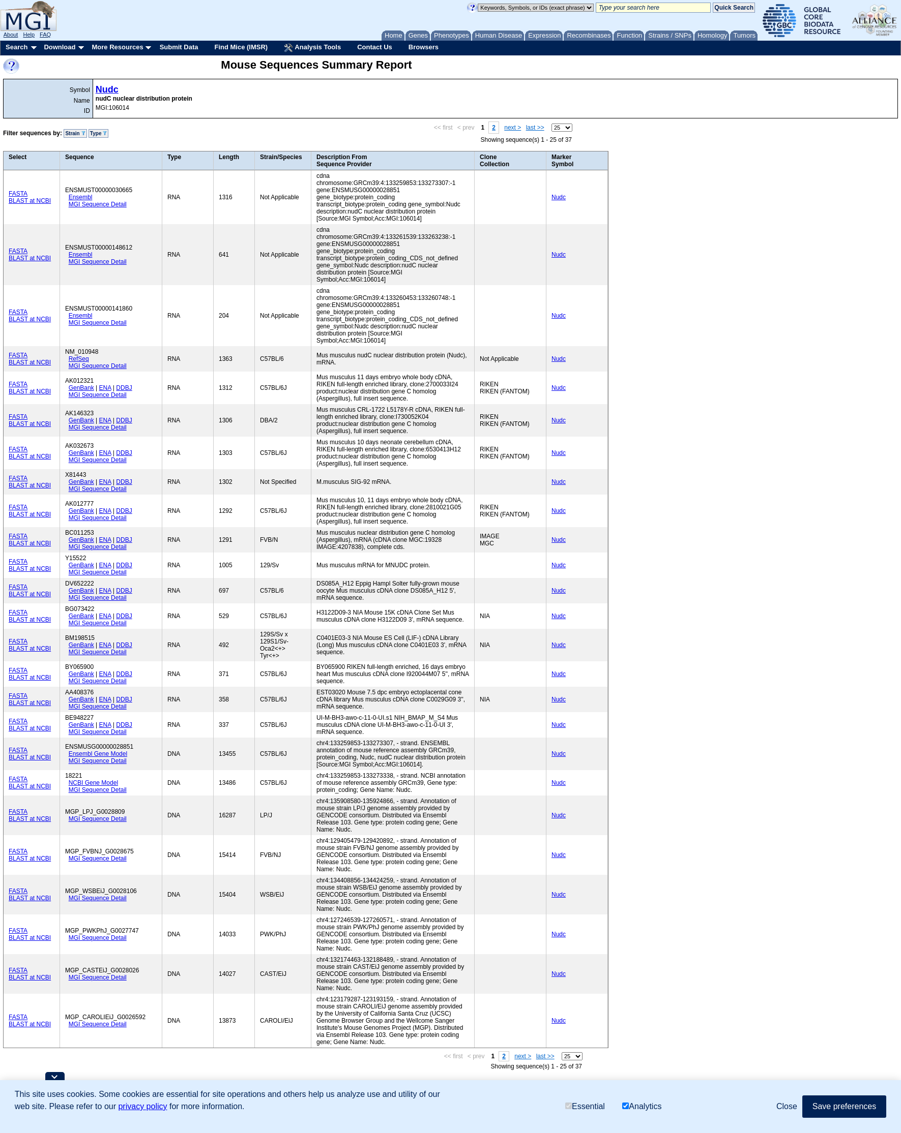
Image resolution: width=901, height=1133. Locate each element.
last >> (535, 127)
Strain (75, 133)
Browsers (424, 47)
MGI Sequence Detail (98, 204)
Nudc (107, 89)
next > (512, 127)
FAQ (45, 35)
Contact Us (374, 47)
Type (98, 133)
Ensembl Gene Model (98, 753)
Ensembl (81, 197)
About (11, 35)
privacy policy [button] (142, 1106)
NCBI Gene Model (93, 782)
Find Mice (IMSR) (241, 47)
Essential (585, 1106)
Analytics (641, 1106)
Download (59, 47)
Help (29, 35)
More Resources (117, 47)
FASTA (18, 193)
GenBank (81, 387)
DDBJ (124, 387)
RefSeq (79, 358)
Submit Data (179, 47)
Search (16, 47)
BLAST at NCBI (30, 200)
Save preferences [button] (844, 1106)
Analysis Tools (312, 47)
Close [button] (786, 1106)
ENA (105, 387)
